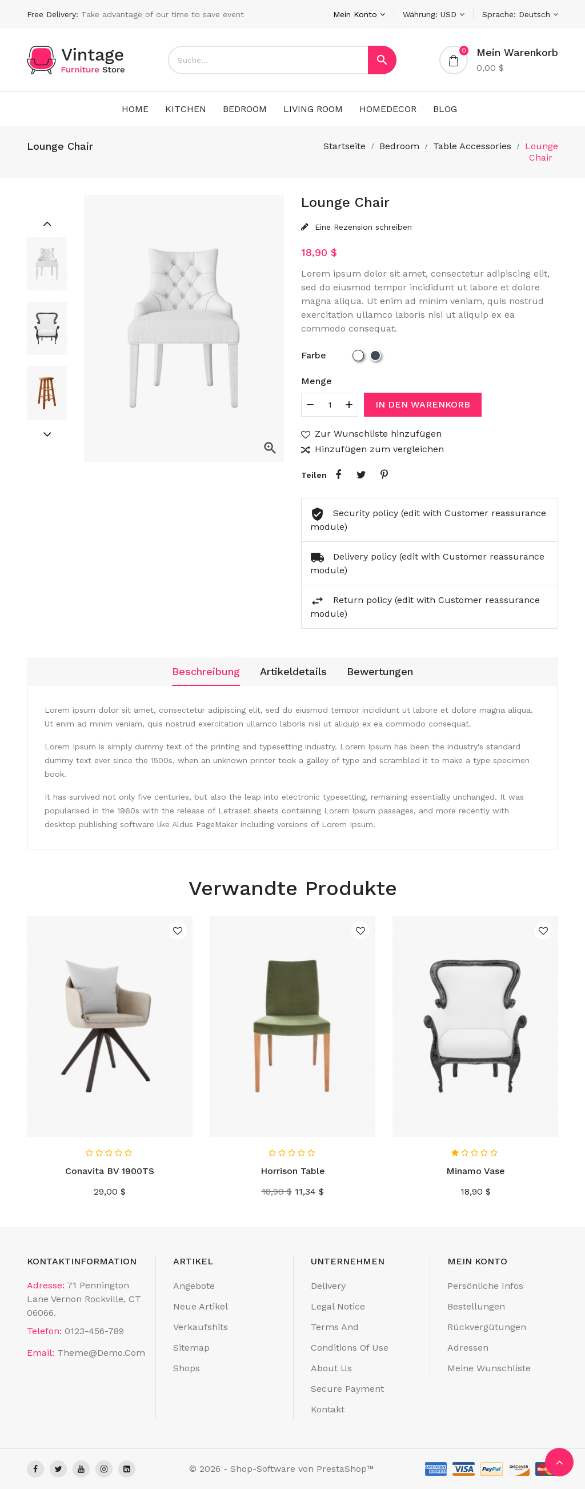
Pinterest (383, 475)
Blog (445, 108)
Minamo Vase (475, 1170)
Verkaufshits (200, 1327)
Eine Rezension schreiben (362, 226)
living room (313, 108)
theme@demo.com (101, 1352)
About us (331, 1368)
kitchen (185, 108)
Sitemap (191, 1347)
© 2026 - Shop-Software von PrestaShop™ (281, 1468)
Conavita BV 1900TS (109, 1170)
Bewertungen (380, 671)
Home (135, 108)
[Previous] (46, 222)
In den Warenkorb (422, 404)
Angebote (194, 1285)
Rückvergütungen (486, 1327)
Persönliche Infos (485, 1285)
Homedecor (387, 108)
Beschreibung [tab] (206, 671)
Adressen (467, 1347)
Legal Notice (338, 1306)
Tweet (361, 475)
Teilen (338, 475)
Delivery (328, 1285)
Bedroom (245, 108)
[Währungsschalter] (433, 14)
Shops (186, 1368)
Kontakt (327, 1409)
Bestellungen (476, 1306)
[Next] (46, 433)
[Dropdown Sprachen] (520, 14)
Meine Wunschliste (489, 1368)
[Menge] (329, 404)
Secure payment (347, 1388)
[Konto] (359, 14)
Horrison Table (293, 1170)
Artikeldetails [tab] (293, 671)
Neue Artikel (200, 1306)
